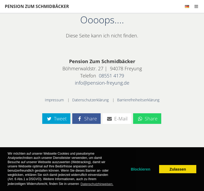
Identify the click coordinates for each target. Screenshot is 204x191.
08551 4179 (111, 75)
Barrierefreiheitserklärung (138, 99)
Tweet (56, 118)
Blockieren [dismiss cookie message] (140, 169)
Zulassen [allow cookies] (177, 169)
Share (86, 118)
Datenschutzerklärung (90, 99)
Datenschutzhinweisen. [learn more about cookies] (96, 184)
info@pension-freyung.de (102, 83)
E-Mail (117, 118)
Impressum (54, 99)
